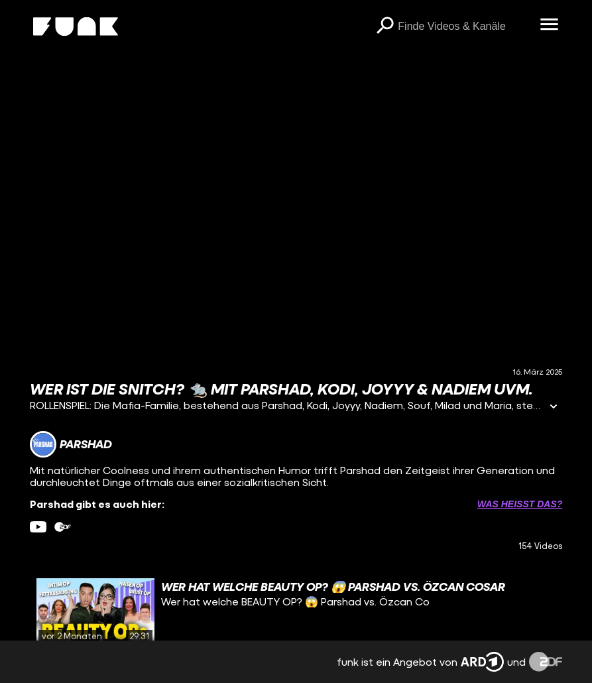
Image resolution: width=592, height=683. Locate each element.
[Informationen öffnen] (553, 407)
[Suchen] (384, 26)
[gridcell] (296, 611)
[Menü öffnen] (549, 25)
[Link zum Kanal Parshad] (71, 444)
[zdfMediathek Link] (62, 527)
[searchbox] (464, 26)
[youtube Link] (38, 527)
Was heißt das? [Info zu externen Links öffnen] (519, 504)
